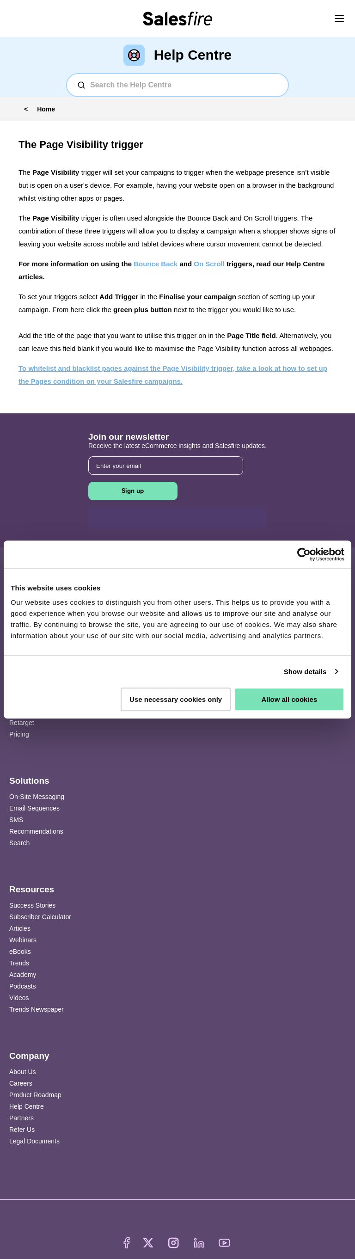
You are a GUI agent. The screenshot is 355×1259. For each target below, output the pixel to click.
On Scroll (209, 264)
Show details (305, 672)
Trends (19, 963)
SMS (16, 819)
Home (46, 109)
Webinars (23, 940)
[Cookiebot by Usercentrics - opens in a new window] (303, 554)
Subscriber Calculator (40, 917)
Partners (21, 1118)
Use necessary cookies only (175, 699)
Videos (19, 997)
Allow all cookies (289, 699)
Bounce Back (156, 264)
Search (19, 843)
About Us (22, 1071)
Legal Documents (34, 1141)
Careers (20, 1083)
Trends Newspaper (36, 1009)
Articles (20, 928)
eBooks (20, 951)
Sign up (133, 491)
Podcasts (22, 986)
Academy (22, 974)
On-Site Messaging (36, 796)
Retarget (21, 722)
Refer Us (22, 1129)
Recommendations (36, 831)
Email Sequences (34, 808)
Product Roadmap (35, 1095)
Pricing (19, 734)
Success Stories (32, 905)
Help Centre (26, 1106)
